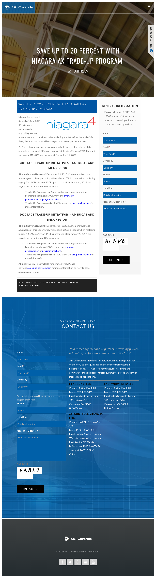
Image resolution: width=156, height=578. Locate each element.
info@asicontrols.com (87, 396)
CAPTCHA (108, 235)
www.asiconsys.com (90, 438)
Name (107, 133)
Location (108, 188)
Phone (106, 174)
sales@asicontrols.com (39, 267)
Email (106, 147)
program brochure (51, 199)
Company (108, 160)
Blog (35, 285)
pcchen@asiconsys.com (88, 434)
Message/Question (114, 201)
